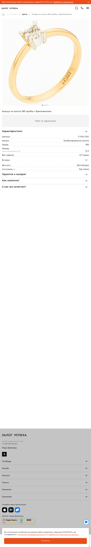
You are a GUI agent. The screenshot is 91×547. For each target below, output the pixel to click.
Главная (4, 14)
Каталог (13, 14)
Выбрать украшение (64, 2)
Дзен (4, 454)
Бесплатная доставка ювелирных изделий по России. (27, 2)
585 (87, 145)
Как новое (84, 169)
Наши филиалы (9, 448)
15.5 (87, 151)
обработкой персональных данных (63, 535)
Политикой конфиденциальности (32, 535)
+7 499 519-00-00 (9, 444)
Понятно (45, 541)
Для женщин (83, 165)
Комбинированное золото (76, 141)
